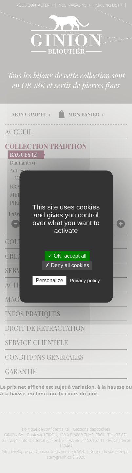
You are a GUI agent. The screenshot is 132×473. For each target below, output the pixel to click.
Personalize (49, 280)
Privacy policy (85, 280)
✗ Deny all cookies (67, 265)
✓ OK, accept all (67, 256)
